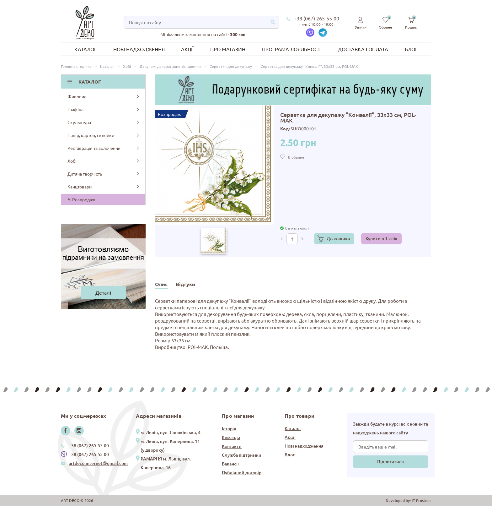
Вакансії (230, 464)
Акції (187, 49)
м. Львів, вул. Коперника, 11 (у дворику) (170, 445)
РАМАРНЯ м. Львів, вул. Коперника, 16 (166, 463)
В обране (296, 157)
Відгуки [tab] (185, 284)
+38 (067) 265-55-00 (316, 18)
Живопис (103, 96)
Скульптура (103, 122)
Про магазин (227, 49)
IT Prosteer (421, 500)
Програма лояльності (292, 49)
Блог (411, 49)
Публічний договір (241, 473)
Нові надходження (139, 49)
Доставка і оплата (363, 49)
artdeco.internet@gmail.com (98, 463)
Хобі (103, 161)
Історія (229, 429)
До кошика (338, 239)
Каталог (85, 49)
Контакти (232, 446)
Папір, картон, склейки (103, 135)
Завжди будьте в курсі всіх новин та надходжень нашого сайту (390, 428)
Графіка (103, 109)
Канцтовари (103, 186)
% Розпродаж (81, 199)
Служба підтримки (241, 455)
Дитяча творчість (103, 174)
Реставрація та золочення (103, 148)
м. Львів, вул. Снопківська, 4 (171, 432)
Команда (231, 437)
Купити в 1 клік (382, 239)
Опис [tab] (161, 284)
